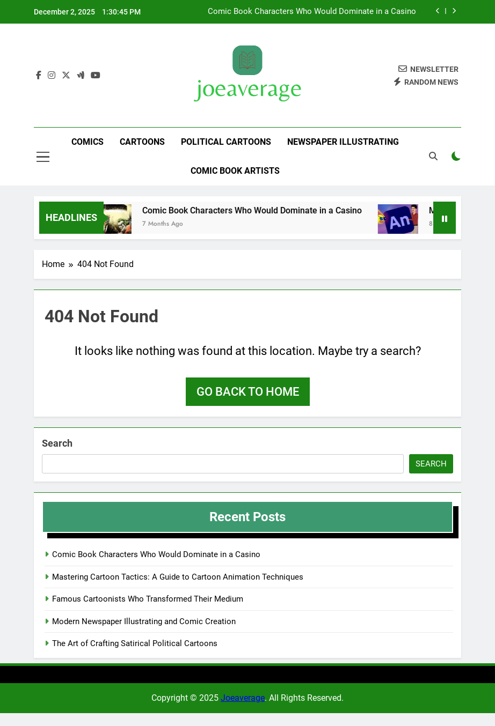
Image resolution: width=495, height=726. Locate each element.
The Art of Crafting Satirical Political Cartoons (134, 643)
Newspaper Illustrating (343, 142)
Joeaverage (243, 698)
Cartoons (142, 142)
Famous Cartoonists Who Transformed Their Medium (147, 599)
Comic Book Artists (235, 171)
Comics (87, 142)
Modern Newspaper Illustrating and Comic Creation (144, 621)
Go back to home (247, 391)
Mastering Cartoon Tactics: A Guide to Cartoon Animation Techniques (177, 577)
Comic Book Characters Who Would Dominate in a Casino (312, 12)
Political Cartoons (226, 142)
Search (57, 443)
